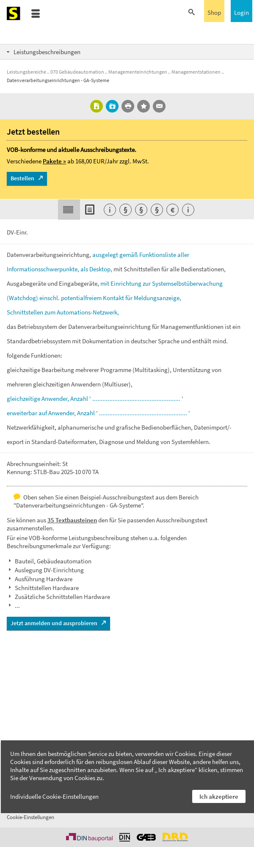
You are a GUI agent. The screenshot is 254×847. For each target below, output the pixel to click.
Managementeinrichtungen (137, 72)
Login (241, 12)
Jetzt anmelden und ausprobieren (54, 623)
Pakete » (54, 161)
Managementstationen (196, 72)
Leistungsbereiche (26, 72)
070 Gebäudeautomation (77, 72)
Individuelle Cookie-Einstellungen (54, 796)
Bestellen (22, 178)
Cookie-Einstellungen (30, 817)
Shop (214, 12)
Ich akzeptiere (218, 796)
